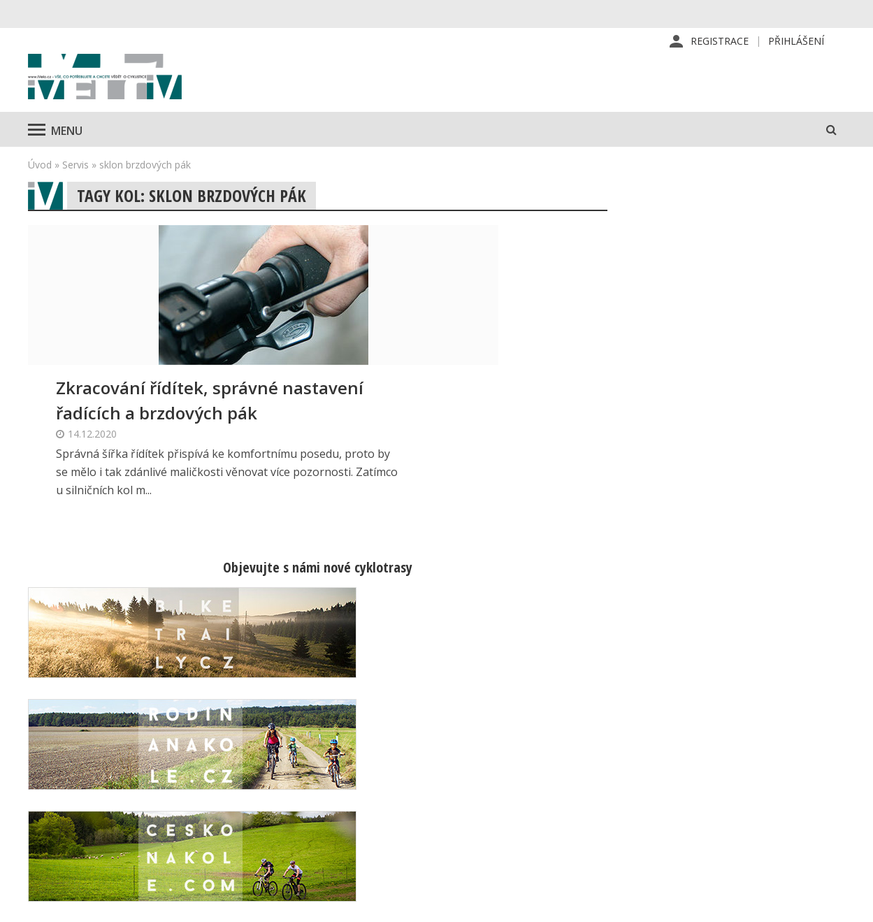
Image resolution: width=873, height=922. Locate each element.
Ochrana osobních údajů (541, 851)
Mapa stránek (711, 784)
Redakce (505, 739)
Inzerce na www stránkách (548, 806)
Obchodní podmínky (531, 828)
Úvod (40, 192)
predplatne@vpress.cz (372, 817)
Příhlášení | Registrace (733, 739)
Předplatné (511, 761)
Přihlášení (796, 41)
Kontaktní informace (726, 761)
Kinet (831, 904)
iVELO (147, 91)
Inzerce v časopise (529, 784)
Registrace (720, 41)
